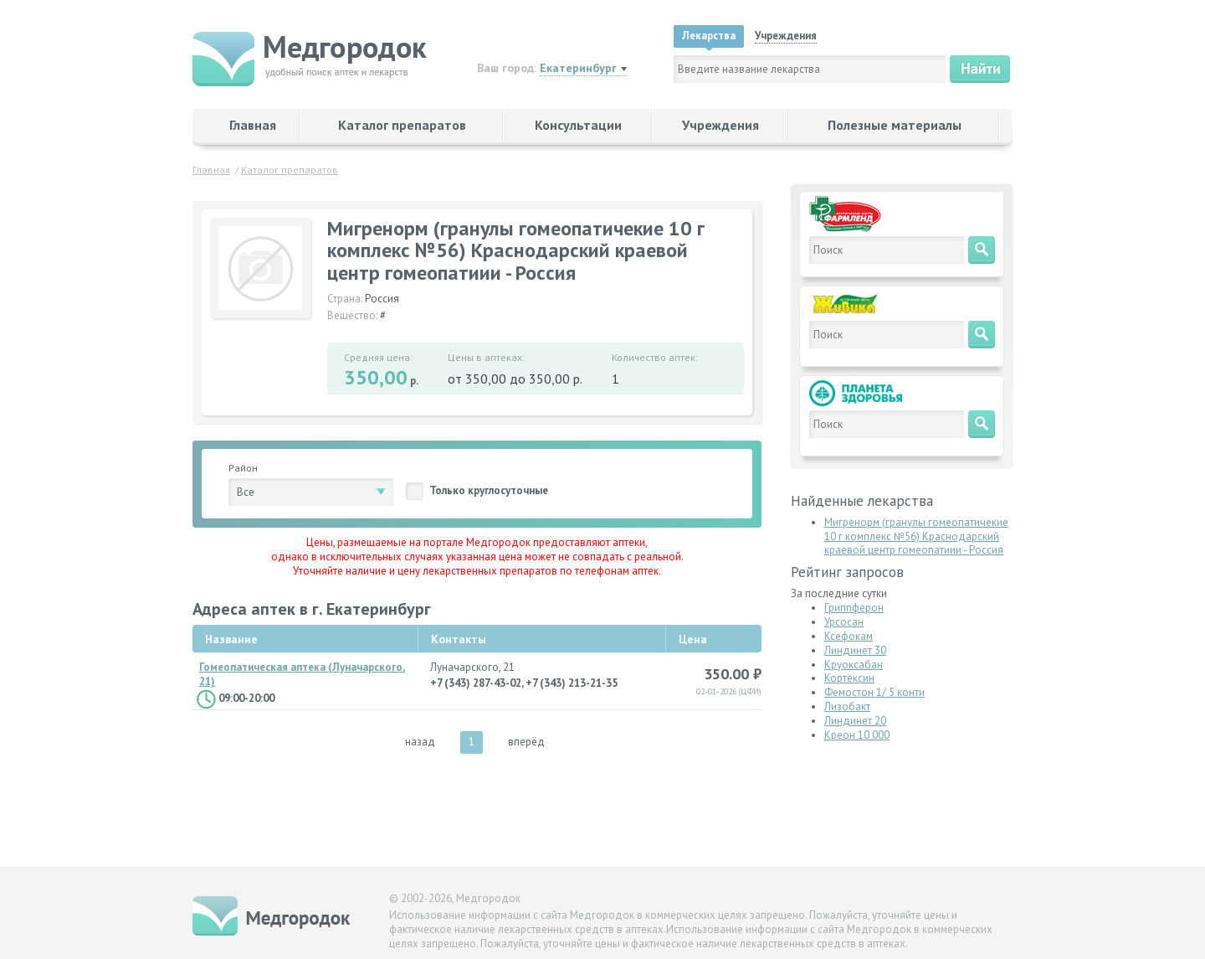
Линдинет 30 (855, 650)
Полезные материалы (894, 124)
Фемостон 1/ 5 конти (874, 692)
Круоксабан (853, 664)
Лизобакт (847, 706)
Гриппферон (854, 608)
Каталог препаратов (402, 124)
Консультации (578, 124)
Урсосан (844, 622)
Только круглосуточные (488, 490)
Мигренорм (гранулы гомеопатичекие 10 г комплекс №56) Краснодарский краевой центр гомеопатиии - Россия (916, 536)
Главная (252, 124)
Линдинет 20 (855, 721)
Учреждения (720, 124)
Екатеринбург (578, 67)
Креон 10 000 (857, 735)
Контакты (458, 639)
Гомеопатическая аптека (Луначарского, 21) (302, 674)
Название (231, 639)
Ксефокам (848, 636)
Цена (693, 639)
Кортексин (849, 678)
